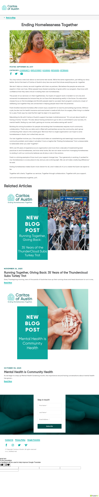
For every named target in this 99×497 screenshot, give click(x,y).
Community (25, 70)
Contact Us (9, 440)
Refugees (55, 70)
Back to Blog (10, 17)
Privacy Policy (20, 440)
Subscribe (49, 426)
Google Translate (33, 440)
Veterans (64, 70)
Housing (46, 70)
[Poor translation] (7, 465)
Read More (8, 282)
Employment (36, 70)
